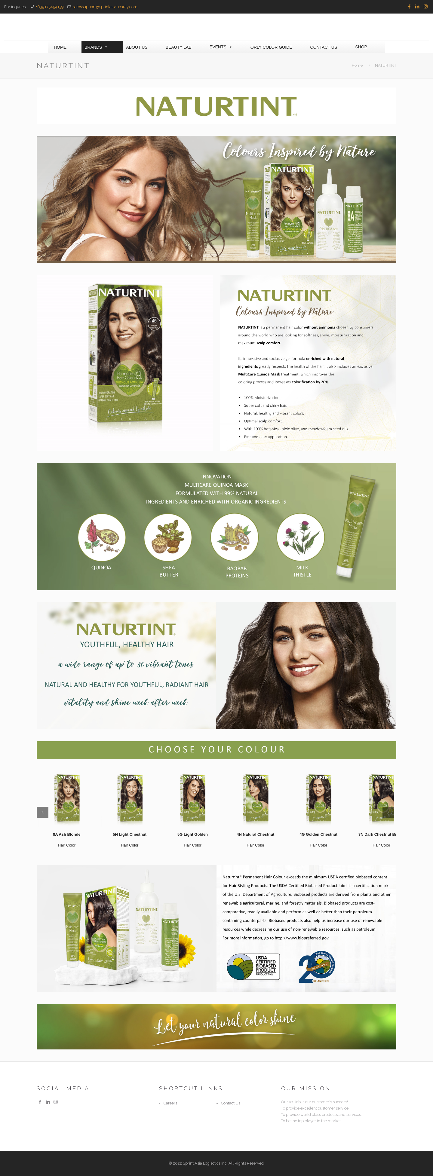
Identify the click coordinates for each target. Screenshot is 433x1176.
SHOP (361, 46)
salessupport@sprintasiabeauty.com (105, 7)
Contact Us (230, 1103)
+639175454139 (50, 7)
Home (357, 65)
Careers (170, 1103)
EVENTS (221, 47)
